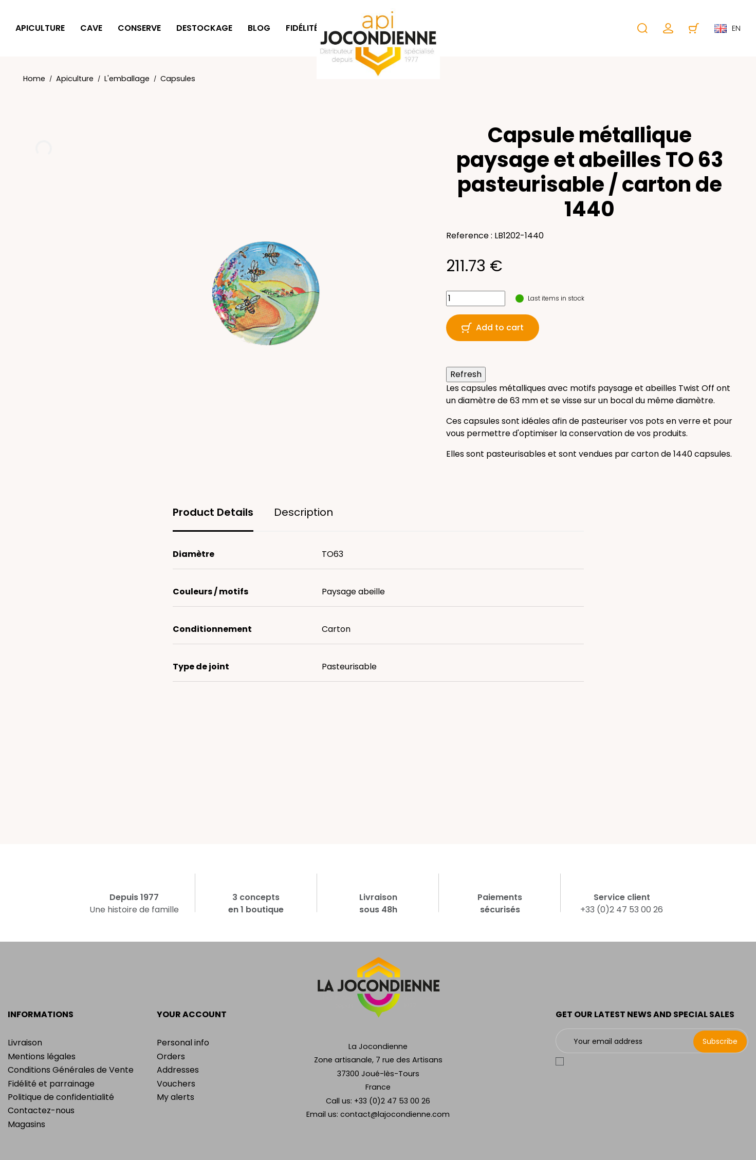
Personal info (183, 1043)
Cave (91, 28)
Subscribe (720, 1041)
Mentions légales (42, 1056)
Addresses (178, 1070)
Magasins (26, 1124)
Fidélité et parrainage (51, 1084)
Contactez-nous (41, 1110)
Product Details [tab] (213, 512)
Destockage (204, 28)
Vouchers (176, 1084)
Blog (259, 28)
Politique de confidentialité (61, 1097)
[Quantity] (475, 298)
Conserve (139, 28)
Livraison (25, 1043)
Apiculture (40, 28)
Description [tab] (303, 512)
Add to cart (493, 327)
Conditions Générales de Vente (71, 1070)
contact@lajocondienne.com (395, 1114)
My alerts (175, 1097)
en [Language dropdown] (727, 28)
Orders (171, 1056)
